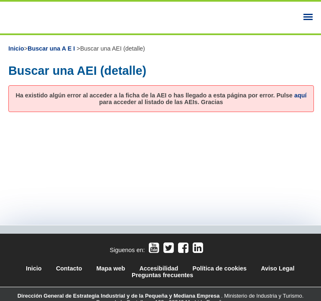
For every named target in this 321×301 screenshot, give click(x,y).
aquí (300, 95)
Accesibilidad (159, 268)
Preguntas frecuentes (162, 275)
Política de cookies (219, 268)
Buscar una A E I (52, 48)
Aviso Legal (277, 268)
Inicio (16, 48)
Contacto (69, 268)
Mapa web (110, 268)
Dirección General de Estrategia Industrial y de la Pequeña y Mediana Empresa (119, 296)
